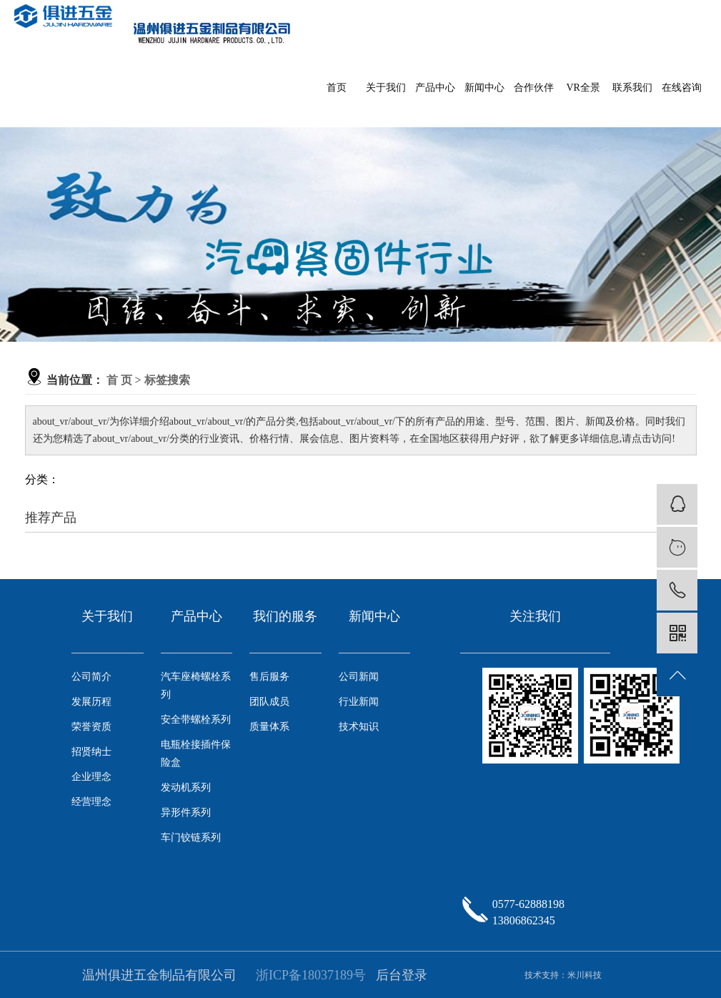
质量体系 (269, 726)
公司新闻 (359, 676)
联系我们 (632, 87)
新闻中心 (484, 87)
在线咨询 (682, 87)
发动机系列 (186, 787)
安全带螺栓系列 (196, 719)
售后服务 (269, 676)
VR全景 (583, 87)
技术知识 (359, 726)
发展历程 (91, 701)
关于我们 (386, 87)
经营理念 (91, 801)
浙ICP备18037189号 (311, 975)
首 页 (119, 380)
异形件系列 (186, 812)
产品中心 (435, 87)
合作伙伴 (534, 87)
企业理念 (91, 776)
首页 (337, 87)
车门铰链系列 (191, 837)
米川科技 (584, 975)
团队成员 (269, 701)
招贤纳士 (91, 751)
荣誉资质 (91, 726)
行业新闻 (359, 701)
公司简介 (91, 676)
